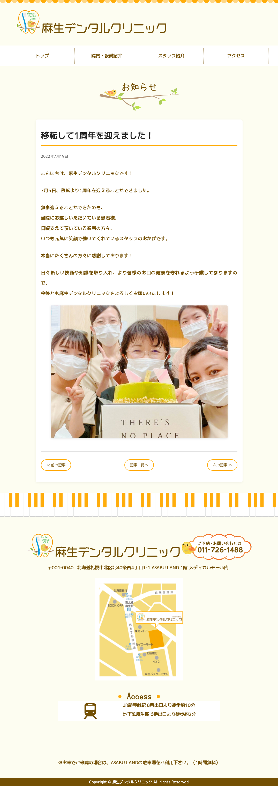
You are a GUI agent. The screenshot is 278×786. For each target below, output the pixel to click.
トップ (42, 56)
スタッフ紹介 (171, 56)
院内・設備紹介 (106, 56)
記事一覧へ (139, 464)
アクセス (236, 56)
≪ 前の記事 (56, 464)
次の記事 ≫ (222, 464)
